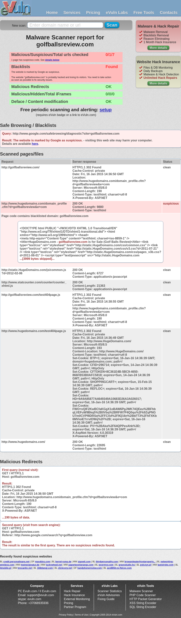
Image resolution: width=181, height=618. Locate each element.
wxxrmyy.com (106, 565)
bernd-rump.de (63, 561)
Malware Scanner (141, 591)
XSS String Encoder (143, 603)
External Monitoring (77, 599)
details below (52, 60)
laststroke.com (166, 565)
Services (72, 12)
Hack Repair (72, 591)
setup (106, 109)
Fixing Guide (106, 599)
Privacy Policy (66, 614)
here (35, 143)
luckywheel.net (54, 565)
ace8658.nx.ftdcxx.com (119, 568)
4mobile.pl (5, 568)
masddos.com (42, 561)
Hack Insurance (74, 595)
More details (158, 47)
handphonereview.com (89, 568)
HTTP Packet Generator (146, 599)
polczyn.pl (145, 565)
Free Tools (143, 12)
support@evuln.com (40, 595)
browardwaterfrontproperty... (139, 561)
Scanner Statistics (110, 591)
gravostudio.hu (127, 565)
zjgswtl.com (84, 561)
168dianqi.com (45, 568)
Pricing (93, 12)
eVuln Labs (117, 12)
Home (52, 12)
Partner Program (75, 607)
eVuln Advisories (109, 595)
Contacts (168, 12)
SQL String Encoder (143, 607)
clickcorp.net (65, 568)
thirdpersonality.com (107, 561)
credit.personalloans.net (16, 561)
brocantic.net (25, 568)
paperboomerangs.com (81, 565)
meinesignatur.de (30, 565)
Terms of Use (81, 614)
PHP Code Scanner (143, 595)
